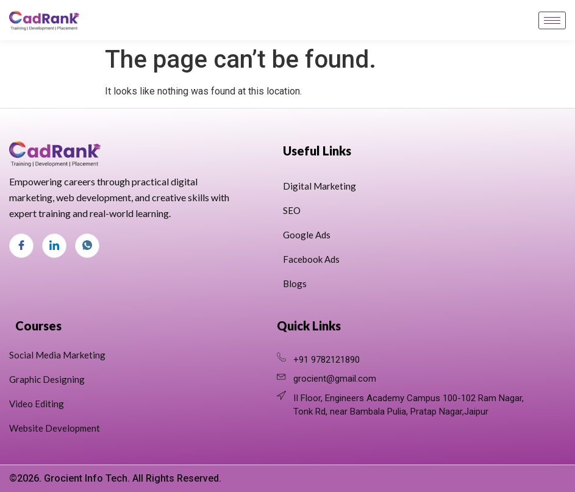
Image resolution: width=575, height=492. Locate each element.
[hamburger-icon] (552, 20)
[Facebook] (21, 246)
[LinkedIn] (54, 246)
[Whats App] (87, 246)
